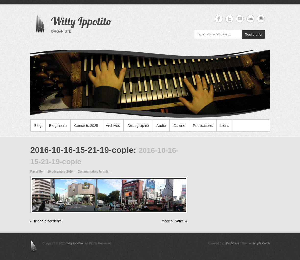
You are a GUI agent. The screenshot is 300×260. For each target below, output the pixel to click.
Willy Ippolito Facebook (219, 19)
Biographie (58, 125)
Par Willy (36, 171)
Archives (113, 125)
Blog (38, 125)
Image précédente (48, 221)
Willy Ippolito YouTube (240, 19)
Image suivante (172, 221)
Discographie (138, 125)
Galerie (179, 125)
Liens (224, 125)
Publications (203, 125)
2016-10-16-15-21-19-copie (81, 149)
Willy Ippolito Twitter (229, 19)
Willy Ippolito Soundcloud (250, 19)
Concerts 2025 (86, 125)
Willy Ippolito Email (261, 19)
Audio (161, 125)
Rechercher (253, 34)
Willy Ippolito (81, 21)
